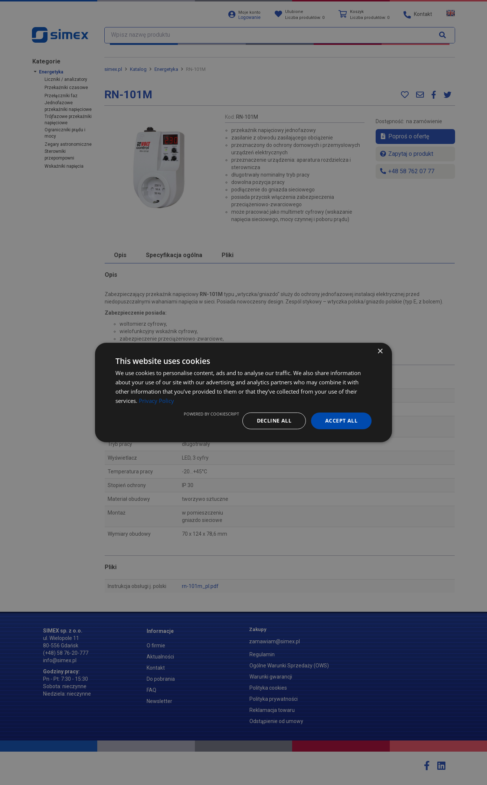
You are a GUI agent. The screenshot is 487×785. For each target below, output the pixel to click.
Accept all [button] (341, 420)
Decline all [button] (274, 420)
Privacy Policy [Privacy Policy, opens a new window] (156, 400)
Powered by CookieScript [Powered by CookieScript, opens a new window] (211, 414)
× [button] (380, 351)
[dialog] (243, 392)
